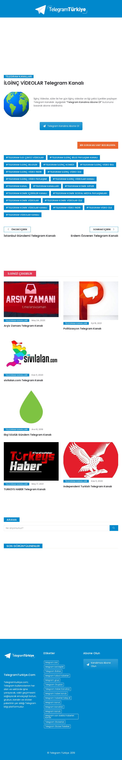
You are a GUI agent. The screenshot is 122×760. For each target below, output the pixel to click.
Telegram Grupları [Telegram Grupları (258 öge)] (54, 684)
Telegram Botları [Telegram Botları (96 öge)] (53, 671)
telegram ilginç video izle (65, 171)
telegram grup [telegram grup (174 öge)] (52, 680)
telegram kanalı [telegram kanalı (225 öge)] (53, 711)
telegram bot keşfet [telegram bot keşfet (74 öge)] (54, 666)
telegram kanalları (47, 186)
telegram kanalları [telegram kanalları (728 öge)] (54, 706)
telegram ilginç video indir (25, 171)
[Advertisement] (61, 41)
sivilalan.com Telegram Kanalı (23, 380)
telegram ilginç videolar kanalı (74, 179)
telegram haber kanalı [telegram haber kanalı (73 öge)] (56, 693)
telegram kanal (17, 186)
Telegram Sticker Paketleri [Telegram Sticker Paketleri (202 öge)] (57, 726)
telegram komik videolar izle (64, 200)
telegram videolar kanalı (23, 214)
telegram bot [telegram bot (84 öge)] (51, 662)
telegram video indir (68, 207)
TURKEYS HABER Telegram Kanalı (24, 489)
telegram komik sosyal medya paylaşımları (81, 193)
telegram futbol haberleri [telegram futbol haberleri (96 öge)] (57, 675)
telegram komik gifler (80, 186)
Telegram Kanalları (18, 76)
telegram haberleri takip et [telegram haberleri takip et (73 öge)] (57, 698)
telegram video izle (100, 207)
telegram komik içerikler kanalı (27, 193)
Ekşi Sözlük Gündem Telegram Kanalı (27, 435)
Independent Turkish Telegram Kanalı (87, 486)
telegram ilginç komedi (59, 164)
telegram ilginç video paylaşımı (27, 179)
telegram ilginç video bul (98, 164)
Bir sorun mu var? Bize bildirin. (98, 145)
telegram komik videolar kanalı (27, 207)
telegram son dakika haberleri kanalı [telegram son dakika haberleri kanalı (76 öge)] (59, 716)
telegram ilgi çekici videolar (26, 157)
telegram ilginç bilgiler (22, 164)
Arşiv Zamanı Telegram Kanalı (23, 326)
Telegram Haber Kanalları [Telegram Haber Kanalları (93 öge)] (57, 689)
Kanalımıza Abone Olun (99, 664)
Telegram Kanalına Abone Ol (61, 126)
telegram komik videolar (23, 200)
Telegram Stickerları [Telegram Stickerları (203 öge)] (54, 722)
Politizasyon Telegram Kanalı (82, 328)
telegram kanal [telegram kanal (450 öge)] (52, 702)
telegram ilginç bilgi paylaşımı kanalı (75, 157)
